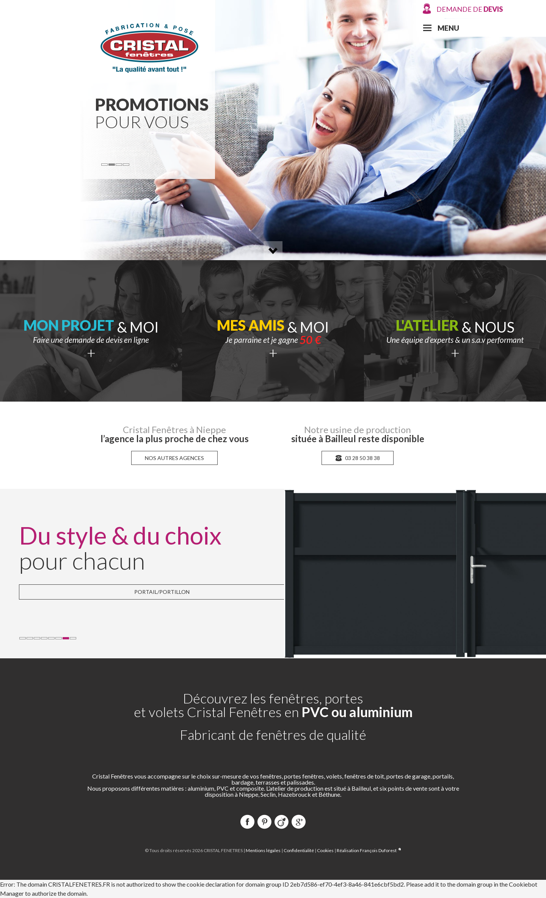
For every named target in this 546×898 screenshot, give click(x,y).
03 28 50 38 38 (357, 458)
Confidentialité (299, 850)
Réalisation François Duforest (369, 850)
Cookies (325, 850)
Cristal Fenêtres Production (149, 47)
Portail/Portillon (162, 592)
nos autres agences (174, 458)
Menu (448, 28)
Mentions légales (263, 850)
